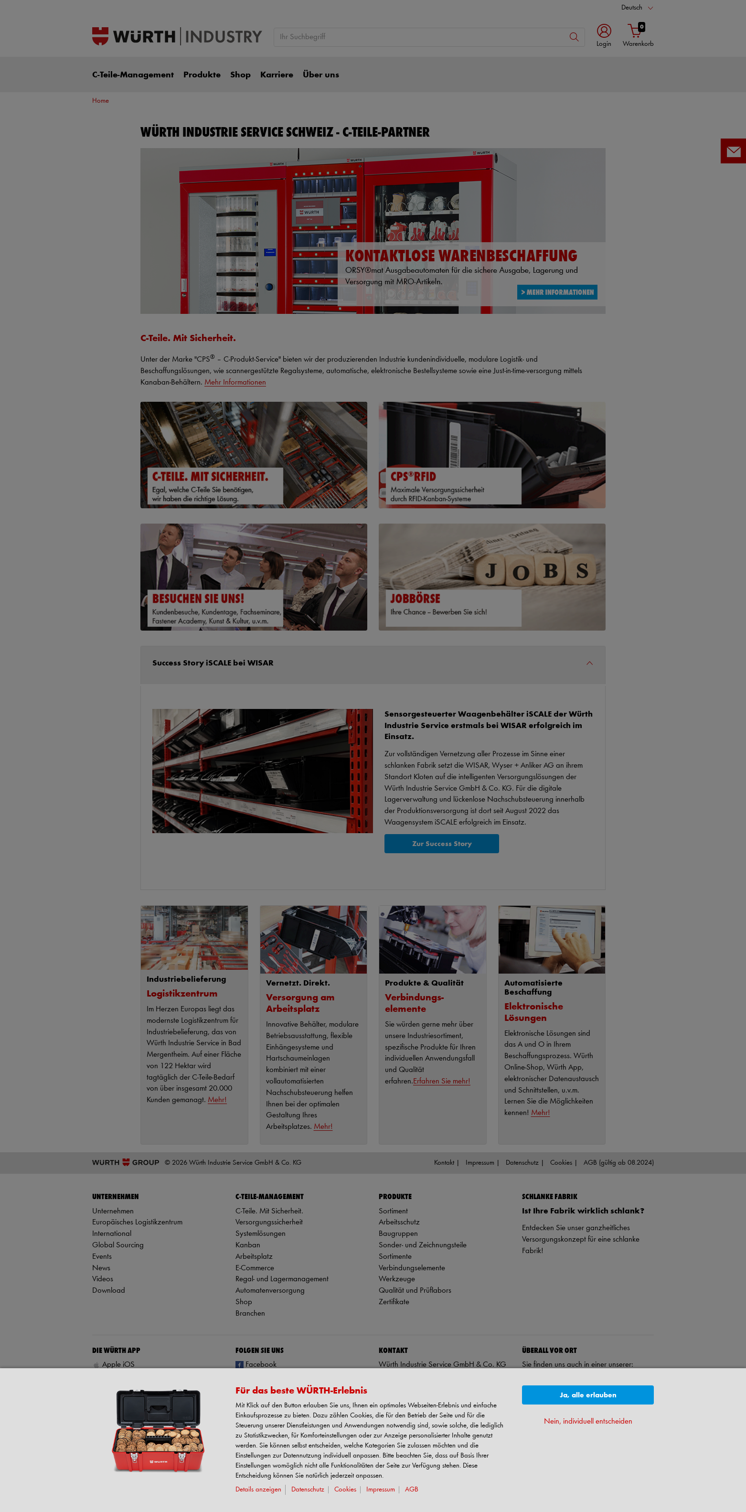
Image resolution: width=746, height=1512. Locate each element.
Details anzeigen (258, 1489)
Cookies (345, 1489)
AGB (411, 1489)
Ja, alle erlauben (588, 1395)
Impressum (380, 1489)
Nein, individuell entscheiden (588, 1421)
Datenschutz (307, 1489)
